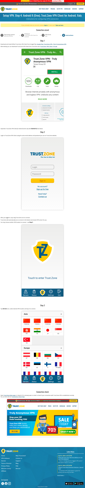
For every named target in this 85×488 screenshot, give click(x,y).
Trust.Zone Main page (10, 395)
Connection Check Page (18, 397)
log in (46, 25)
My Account (80, 3)
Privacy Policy (5, 466)
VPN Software (5, 458)
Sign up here (59, 25)
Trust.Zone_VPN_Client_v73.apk (48, 46)
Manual (18, 468)
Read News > (60, 475)
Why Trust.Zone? (44, 9)
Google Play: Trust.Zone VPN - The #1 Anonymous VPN (51, 44)
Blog (17, 463)
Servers (74, 9)
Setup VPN (59, 9)
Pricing (53, 9)
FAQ (17, 466)
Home (3, 456)
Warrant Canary (6, 468)
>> (58, 1)
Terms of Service (6, 463)
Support (81, 9)
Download (67, 9)
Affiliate (3, 471)
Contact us (19, 458)
